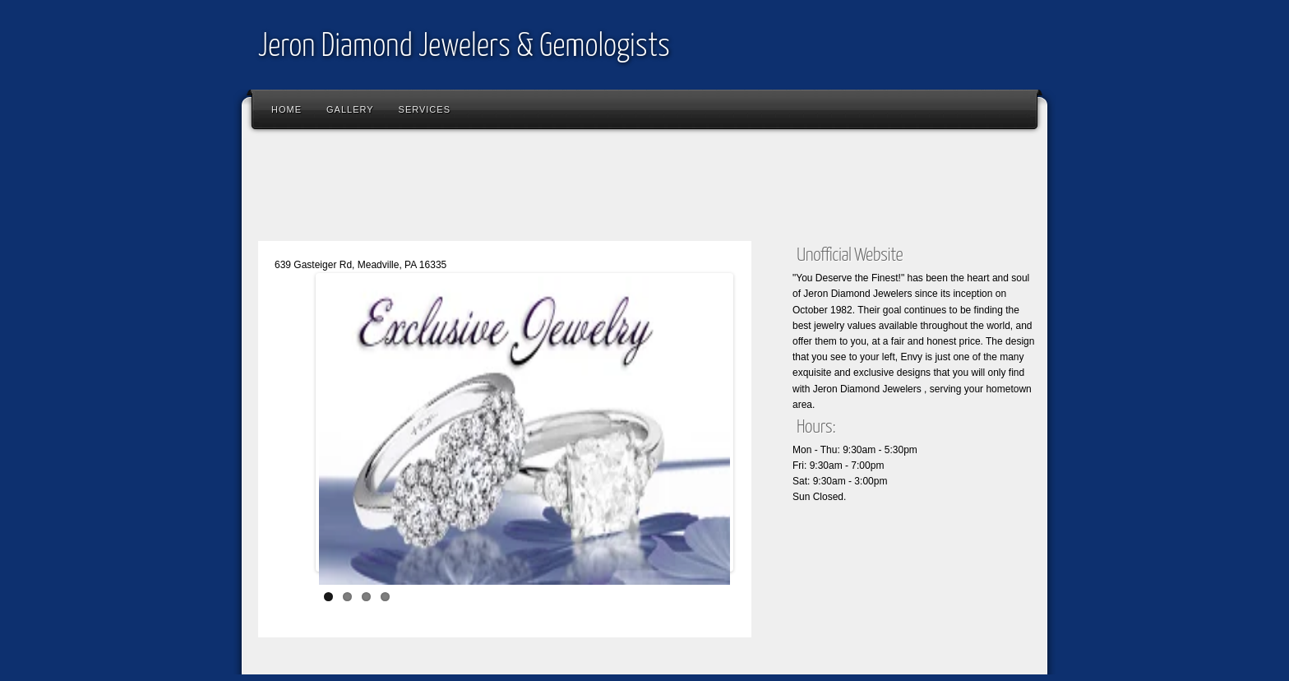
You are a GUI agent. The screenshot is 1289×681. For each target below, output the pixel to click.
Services (424, 109)
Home (286, 109)
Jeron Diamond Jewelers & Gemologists (464, 47)
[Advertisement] (549, 189)
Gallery (350, 109)
